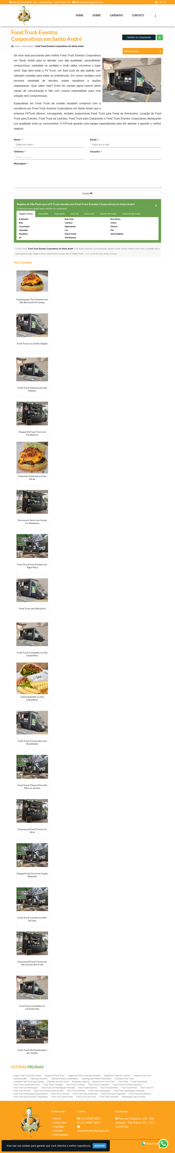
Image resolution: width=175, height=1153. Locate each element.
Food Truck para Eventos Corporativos (30, 1097)
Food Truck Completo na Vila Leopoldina (32, 654)
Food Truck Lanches (60, 1094)
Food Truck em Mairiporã (32, 608)
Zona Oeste (59, 214)
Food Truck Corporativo (98, 1085)
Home (79, 15)
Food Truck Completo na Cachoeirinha (32, 1007)
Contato (138, 15)
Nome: (18, 139)
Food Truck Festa (129, 1088)
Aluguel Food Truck (142, 1075)
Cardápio (116, 15)
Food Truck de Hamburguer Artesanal (58, 1088)
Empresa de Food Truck (58, 1081)
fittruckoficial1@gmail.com (89, 2)
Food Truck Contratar (75, 1085)
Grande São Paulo (108, 214)
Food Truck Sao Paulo (86, 1097)
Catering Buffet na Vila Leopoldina (32, 698)
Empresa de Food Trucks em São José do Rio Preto (32, 963)
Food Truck (123, 1081)
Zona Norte (43, 214)
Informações (61, 1134)
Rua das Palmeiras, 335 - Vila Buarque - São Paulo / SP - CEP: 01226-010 (135, 1122)
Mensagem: (21, 163)
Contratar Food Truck (124, 1078)
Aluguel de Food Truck (54, 1075)
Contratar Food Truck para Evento (28, 1081)
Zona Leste (89, 214)
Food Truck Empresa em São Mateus (32, 389)
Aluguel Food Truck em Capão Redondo (32, 875)
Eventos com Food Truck (104, 1081)
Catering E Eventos (38, 1078)
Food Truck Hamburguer (99, 1091)
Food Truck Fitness (22, 1091)
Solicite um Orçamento (139, 37)
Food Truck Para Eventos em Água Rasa (32, 566)
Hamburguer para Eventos (133, 1097)
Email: (94, 139)
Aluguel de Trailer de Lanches (117, 1075)
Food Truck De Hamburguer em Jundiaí (32, 1051)
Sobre (96, 15)
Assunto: (96, 151)
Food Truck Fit (146, 1088)
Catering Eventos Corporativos (64, 1078)
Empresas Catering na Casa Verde (32, 477)
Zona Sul (74, 214)
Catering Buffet (20, 1078)
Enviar (87, 193)
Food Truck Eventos (109, 1088)
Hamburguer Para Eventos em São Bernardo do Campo (32, 301)
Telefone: (20, 151)
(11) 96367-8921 (91, 1118)
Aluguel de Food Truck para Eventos (84, 1075)
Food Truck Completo (53, 1085)
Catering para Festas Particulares (96, 1078)
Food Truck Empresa (87, 1088)
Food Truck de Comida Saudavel (127, 1085)
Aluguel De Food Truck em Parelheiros (32, 433)
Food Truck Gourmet (76, 1091)
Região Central (26, 214)
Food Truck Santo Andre (62, 1097)
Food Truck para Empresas (113, 1094)
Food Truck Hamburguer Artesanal (129, 1091)
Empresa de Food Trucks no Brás (32, 830)
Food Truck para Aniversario (85, 1094)
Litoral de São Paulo (131, 214)
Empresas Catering (80, 1081)
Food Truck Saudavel (108, 1097)
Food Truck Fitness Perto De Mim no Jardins (32, 786)
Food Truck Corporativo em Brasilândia (32, 742)
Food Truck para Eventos (140, 1094)
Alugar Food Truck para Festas (27, 1075)
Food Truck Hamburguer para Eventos (30, 1094)
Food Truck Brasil (139, 1081)
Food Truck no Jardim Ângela (32, 343)
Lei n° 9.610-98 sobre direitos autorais (101, 254)
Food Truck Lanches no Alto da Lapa (32, 919)
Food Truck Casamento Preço (26, 1085)
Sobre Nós (60, 1122)
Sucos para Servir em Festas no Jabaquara (32, 521)
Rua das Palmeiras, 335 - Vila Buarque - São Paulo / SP (41, 2)
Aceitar (99, 1145)
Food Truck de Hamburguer (25, 1088)
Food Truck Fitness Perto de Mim (49, 1091)
